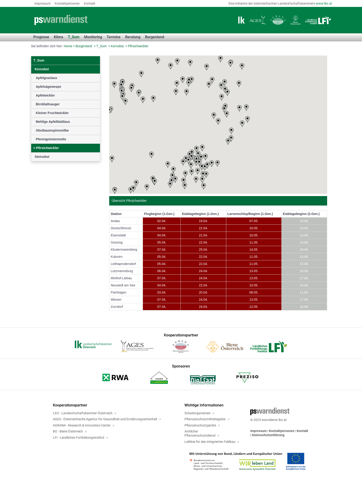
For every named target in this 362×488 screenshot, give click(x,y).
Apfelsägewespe (48, 86)
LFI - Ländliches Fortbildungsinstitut (78, 437)
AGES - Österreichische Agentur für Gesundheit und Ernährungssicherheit (105, 419)
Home (68, 46)
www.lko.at (324, 3)
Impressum (42, 3)
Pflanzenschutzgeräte (200, 425)
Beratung (132, 37)
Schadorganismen (197, 413)
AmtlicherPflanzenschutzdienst (200, 433)
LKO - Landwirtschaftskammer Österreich (82, 413)
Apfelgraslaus (46, 78)
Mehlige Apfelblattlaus (53, 121)
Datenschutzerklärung (268, 435)
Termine (114, 37)
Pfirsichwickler (138, 46)
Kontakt (89, 3)
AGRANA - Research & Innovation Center (82, 425)
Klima (58, 37)
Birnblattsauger (48, 104)
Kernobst (117, 46)
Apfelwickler (45, 95)
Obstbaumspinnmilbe (52, 130)
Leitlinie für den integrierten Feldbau (209, 442)
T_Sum (73, 37)
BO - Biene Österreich (68, 431)
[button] (177, 61)
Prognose (41, 37)
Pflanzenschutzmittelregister (205, 419)
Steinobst (42, 157)
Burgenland (83, 46)
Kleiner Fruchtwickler (52, 113)
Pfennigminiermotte (51, 139)
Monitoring (93, 37)
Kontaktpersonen (67, 3)
